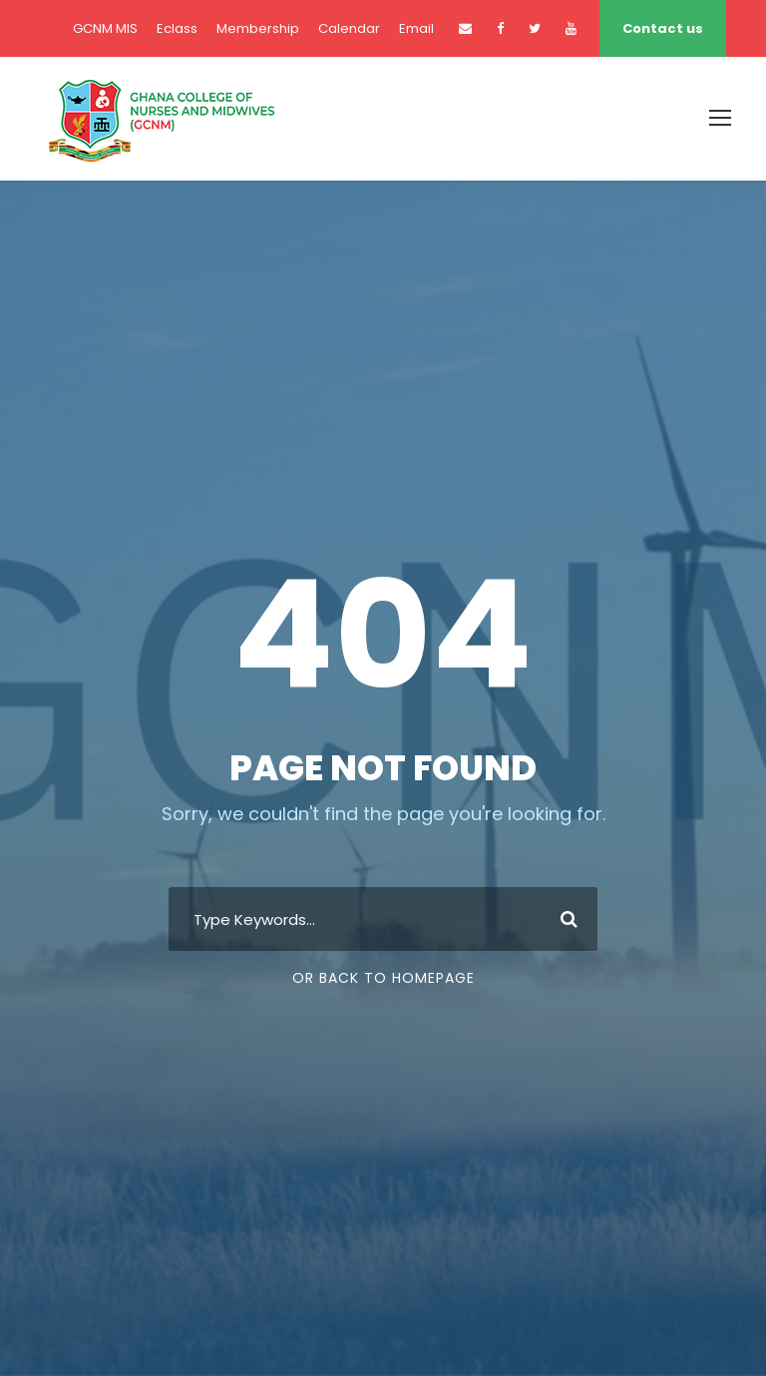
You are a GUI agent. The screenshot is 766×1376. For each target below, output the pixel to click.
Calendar (349, 28)
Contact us (662, 28)
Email (416, 28)
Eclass (177, 28)
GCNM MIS (105, 28)
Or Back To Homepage (383, 978)
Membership (257, 28)
